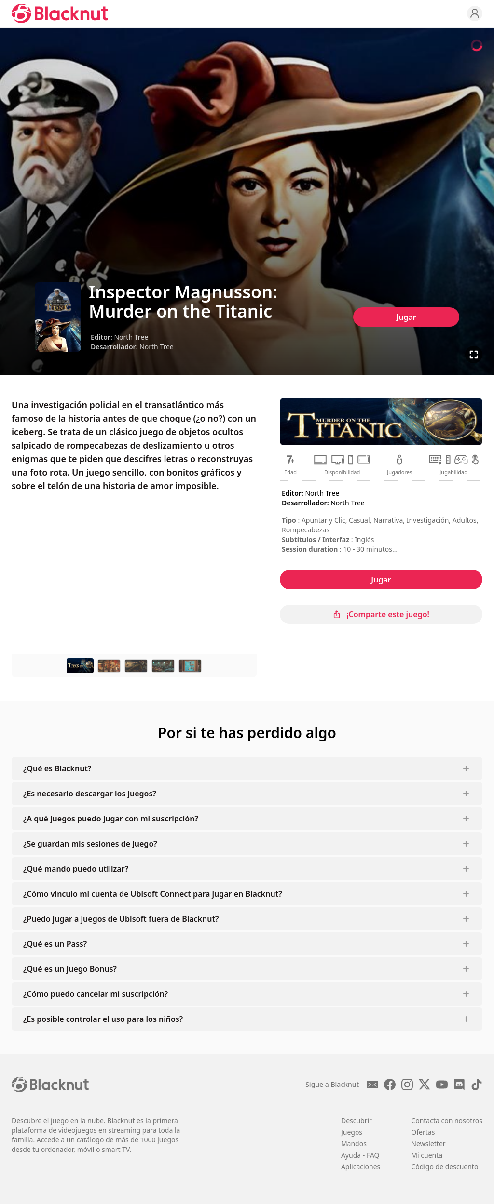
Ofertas (423, 1132)
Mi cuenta (426, 1155)
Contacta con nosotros (446, 1120)
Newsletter (428, 1143)
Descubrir (356, 1120)
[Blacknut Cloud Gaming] (60, 13)
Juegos (351, 1132)
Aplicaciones (360, 1166)
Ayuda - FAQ (360, 1155)
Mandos (354, 1143)
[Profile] (474, 13)
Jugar (406, 317)
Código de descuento (444, 1166)
